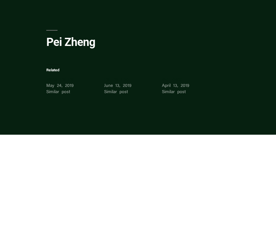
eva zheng (172, 80)
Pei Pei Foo (116, 80)
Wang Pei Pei (60, 80)
